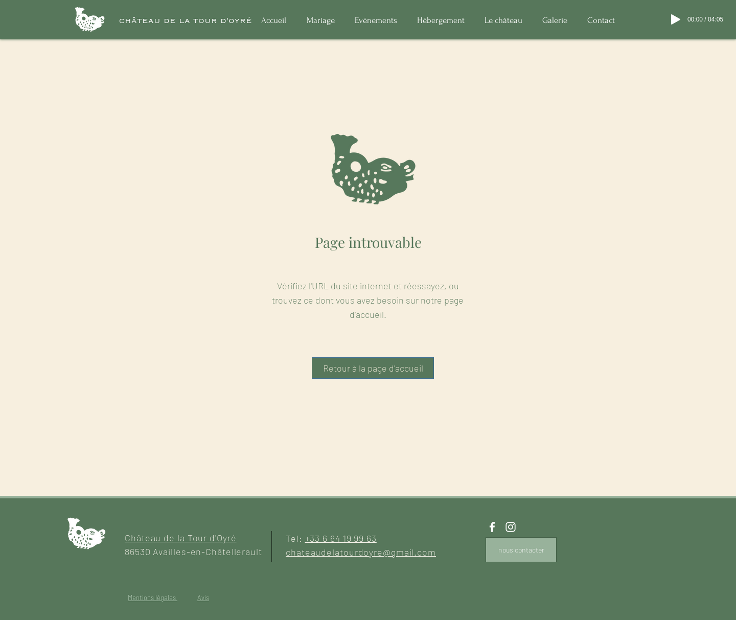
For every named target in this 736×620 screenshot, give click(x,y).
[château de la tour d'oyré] (185, 20)
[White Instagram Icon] (510, 527)
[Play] (675, 19)
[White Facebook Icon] (492, 527)
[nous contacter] (521, 549)
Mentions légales (152, 597)
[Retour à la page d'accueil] (373, 368)
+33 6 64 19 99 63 (341, 538)
